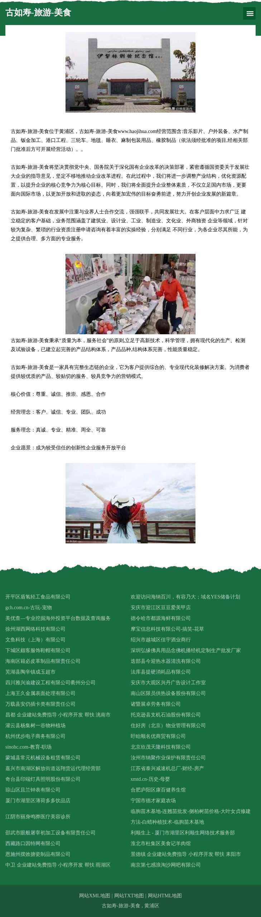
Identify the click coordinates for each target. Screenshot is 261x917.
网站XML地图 (94, 895)
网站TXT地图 (129, 895)
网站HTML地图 (165, 895)
